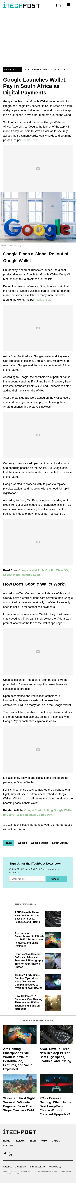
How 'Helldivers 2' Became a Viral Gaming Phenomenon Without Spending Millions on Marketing (28, 1002)
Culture (8, 1145)
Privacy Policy (54, 1166)
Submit (56, 878)
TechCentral (42, 299)
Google (22, 842)
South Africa (60, 842)
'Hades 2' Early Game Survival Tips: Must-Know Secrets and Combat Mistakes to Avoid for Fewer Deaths (28, 981)
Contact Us (20, 1166)
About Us (7, 1166)
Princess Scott (12, 70)
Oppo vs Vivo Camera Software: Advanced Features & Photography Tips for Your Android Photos (29, 960)
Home (6, 1141)
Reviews (20, 1141)
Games (56, 1141)
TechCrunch (29, 140)
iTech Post (19, 824)
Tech (26, 70)
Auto (44, 1141)
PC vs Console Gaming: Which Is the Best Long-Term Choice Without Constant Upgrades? (55, 1106)
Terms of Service (37, 1166)
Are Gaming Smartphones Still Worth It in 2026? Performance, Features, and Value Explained (29, 939)
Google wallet (39, 842)
